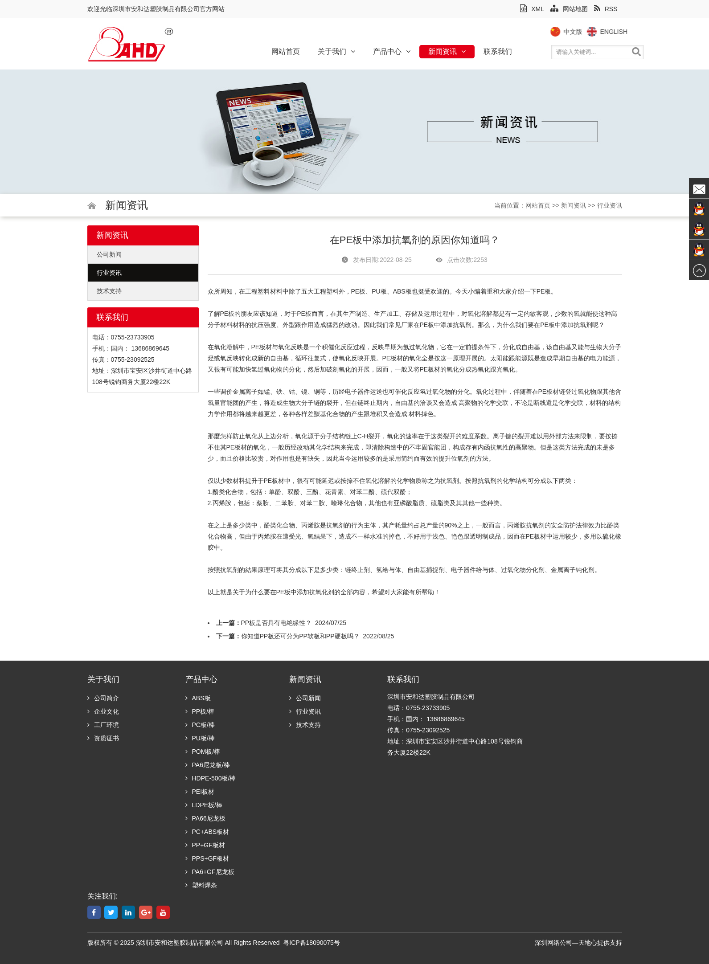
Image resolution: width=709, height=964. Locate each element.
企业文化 (103, 711)
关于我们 (336, 51)
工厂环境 (103, 724)
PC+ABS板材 (207, 831)
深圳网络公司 (553, 942)
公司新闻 (109, 254)
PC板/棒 (200, 724)
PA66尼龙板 (205, 818)
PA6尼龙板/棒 (207, 764)
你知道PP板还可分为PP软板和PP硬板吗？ (300, 636)
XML (532, 8)
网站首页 (285, 51)
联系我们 (498, 51)
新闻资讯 (447, 51)
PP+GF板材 (205, 845)
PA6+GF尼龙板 (209, 871)
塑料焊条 (201, 885)
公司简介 (103, 698)
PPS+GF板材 (207, 858)
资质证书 (103, 738)
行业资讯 (609, 205)
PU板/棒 (200, 738)
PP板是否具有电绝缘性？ (276, 622)
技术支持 (109, 290)
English (629, 31)
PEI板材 (200, 791)
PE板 (358, 291)
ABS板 (198, 698)
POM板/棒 (203, 751)
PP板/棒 (200, 711)
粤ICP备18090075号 (311, 942)
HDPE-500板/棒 (210, 778)
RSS (606, 8)
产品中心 (391, 51)
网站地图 (569, 8)
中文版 (588, 31)
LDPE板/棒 (203, 805)
